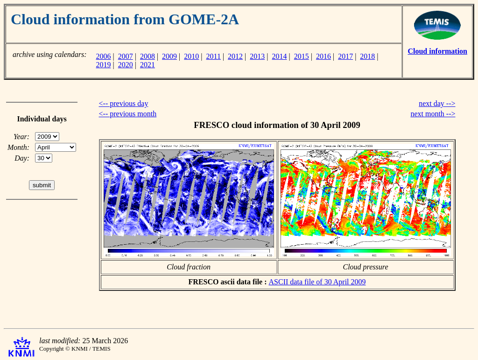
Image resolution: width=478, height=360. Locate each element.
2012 (235, 56)
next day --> (437, 103)
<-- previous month (128, 114)
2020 (125, 65)
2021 (147, 65)
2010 (191, 56)
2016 (323, 56)
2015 (301, 56)
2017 (345, 56)
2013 (257, 56)
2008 (147, 56)
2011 (213, 56)
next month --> (432, 114)
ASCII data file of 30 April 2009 (317, 282)
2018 (367, 56)
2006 (103, 56)
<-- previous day (123, 103)
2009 (169, 56)
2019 (103, 65)
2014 (279, 56)
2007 (125, 56)
